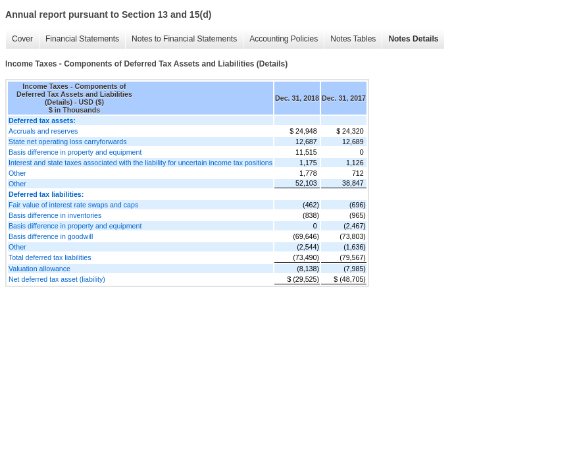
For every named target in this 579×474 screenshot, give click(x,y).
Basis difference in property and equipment (75, 152)
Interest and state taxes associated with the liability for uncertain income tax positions (140, 163)
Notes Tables (353, 38)
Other (17, 173)
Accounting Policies (283, 38)
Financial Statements (82, 38)
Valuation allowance (39, 269)
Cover (22, 38)
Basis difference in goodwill (51, 236)
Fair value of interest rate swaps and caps (73, 205)
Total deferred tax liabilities (50, 257)
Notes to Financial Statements (184, 38)
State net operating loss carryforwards (67, 141)
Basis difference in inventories (55, 215)
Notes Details (413, 38)
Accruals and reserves (43, 131)
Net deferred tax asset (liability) (57, 279)
